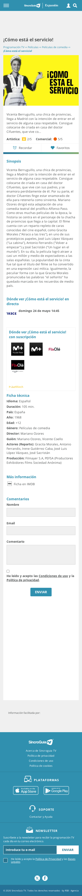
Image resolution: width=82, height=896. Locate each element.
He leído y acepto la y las (43, 860)
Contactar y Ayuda (41, 817)
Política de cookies (41, 766)
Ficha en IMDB (21, 484)
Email (11, 523)
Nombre (13, 504)
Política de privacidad (23, 580)
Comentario (15, 541)
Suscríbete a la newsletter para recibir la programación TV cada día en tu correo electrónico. (38, 839)
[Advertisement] (41, 24)
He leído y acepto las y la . (40, 578)
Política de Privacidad (48, 859)
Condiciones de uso (53, 576)
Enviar (67, 850)
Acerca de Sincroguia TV (41, 750)
